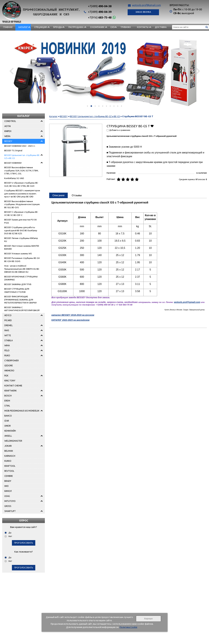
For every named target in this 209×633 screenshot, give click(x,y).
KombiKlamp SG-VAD (14, 178)
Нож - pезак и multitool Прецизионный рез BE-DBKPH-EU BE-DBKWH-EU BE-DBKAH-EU (22, 269)
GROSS (7, 506)
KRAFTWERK (10, 390)
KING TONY (9, 380)
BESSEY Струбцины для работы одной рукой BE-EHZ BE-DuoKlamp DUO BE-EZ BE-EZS (20, 230)
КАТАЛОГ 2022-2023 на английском (70, 320)
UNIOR (7, 426)
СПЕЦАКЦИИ (40, 27)
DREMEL (8, 325)
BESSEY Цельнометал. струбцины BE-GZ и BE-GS (22, 156)
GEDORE (8, 365)
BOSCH (8, 395)
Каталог (23, 27)
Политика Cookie (128, 627)
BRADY (7, 481)
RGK (6, 375)
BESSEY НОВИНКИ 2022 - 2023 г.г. (19, 146)
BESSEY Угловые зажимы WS (18, 253)
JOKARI (8, 446)
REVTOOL (9, 471)
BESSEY (8, 141)
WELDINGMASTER (13, 441)
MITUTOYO (10, 501)
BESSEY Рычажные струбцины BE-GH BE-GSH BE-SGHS (22, 259)
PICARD (8, 320)
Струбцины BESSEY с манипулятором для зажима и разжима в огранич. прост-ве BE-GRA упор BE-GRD (22, 193)
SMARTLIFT (10, 511)
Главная (7, 27)
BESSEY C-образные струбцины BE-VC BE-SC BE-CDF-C (21, 213)
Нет (10, 536)
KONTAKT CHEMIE (13, 385)
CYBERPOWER (11, 360)
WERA (7, 136)
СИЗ (112, 27)
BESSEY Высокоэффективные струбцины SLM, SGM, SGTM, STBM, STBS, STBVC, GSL (21, 170)
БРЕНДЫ (57, 27)
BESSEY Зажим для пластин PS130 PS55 (20, 221)
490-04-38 (99, 6)
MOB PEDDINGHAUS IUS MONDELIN (21, 410)
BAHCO (8, 415)
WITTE (7, 335)
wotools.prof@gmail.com (146, 5)
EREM (7, 400)
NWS (6, 330)
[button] (87, 106)
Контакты (142, 27)
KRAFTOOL (9, 466)
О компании (97, 27)
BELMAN (8, 451)
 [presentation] (197, 70)
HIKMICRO (9, 370)
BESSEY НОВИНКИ (12, 163)
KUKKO (7, 461)
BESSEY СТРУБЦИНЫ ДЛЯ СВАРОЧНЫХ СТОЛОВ (16, 290)
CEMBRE (8, 476)
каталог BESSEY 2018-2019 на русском (72, 315)
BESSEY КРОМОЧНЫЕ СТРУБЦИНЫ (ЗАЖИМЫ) (21, 278)
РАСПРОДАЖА (76, 27)
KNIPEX (7, 131)
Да (9, 533)
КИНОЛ (8, 491)
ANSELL (8, 436)
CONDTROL (10, 121)
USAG (7, 496)
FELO (6, 350)
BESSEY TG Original (13, 150)
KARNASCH (9, 456)
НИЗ (6, 486)
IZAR (6, 420)
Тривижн (125, 27)
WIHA (7, 345)
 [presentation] (12, 70)
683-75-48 (99, 17)
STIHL (7, 405)
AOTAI (7, 126)
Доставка (161, 27)
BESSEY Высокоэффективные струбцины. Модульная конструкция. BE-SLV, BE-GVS (22, 204)
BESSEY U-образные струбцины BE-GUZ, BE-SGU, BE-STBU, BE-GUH (21, 184)
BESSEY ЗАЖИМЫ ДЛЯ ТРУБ (17, 284)
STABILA (8, 340)
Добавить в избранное (152, 126)
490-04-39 (99, 11)
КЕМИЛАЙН (10, 431)
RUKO (7, 355)
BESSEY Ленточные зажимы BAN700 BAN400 (21, 247)
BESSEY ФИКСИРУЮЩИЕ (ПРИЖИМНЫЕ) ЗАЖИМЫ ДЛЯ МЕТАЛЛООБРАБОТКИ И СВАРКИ (20, 299)
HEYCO (7, 315)
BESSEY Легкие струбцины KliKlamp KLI (21, 239)
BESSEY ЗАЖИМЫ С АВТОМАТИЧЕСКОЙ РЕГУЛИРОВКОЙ (22, 309)
